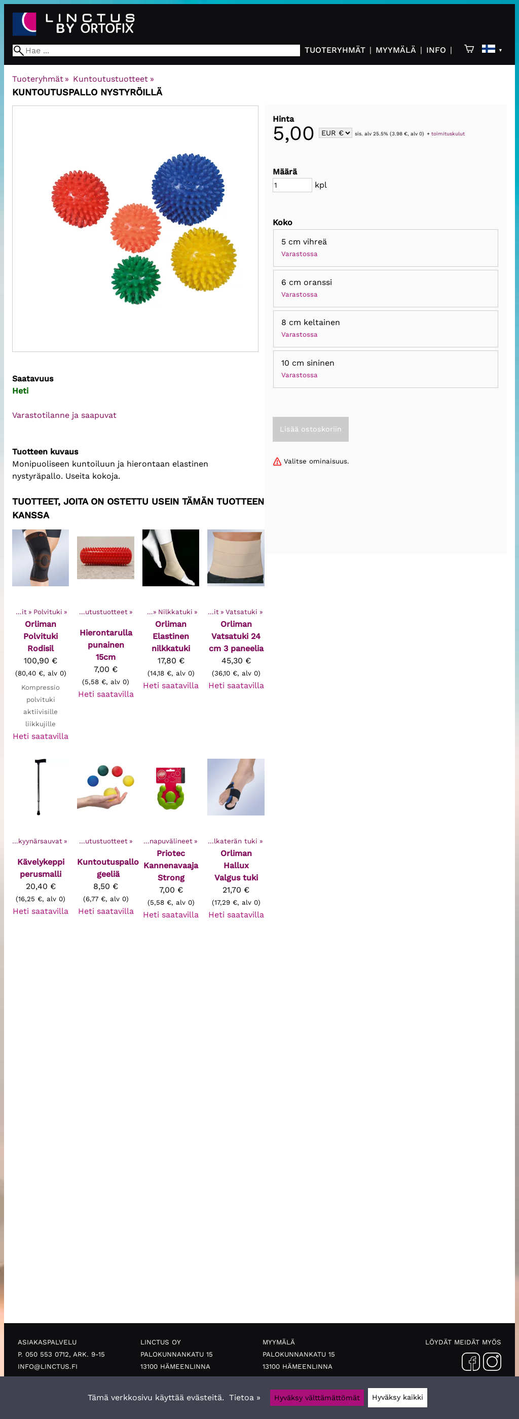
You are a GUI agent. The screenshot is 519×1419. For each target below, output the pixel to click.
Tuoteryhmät (335, 50)
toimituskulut (448, 133)
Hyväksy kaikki (397, 1397)
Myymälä (396, 50)
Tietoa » (245, 1397)
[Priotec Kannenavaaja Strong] (170, 844)
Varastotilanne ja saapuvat (64, 415)
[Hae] (156, 50)
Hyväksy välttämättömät (317, 1398)
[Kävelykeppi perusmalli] (40, 844)
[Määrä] (292, 185)
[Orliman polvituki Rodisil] (40, 640)
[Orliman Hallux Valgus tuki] (235, 844)
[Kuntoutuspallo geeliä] (105, 844)
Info (436, 50)
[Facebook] (471, 1364)
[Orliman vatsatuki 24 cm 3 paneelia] (235, 640)
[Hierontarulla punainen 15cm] (105, 640)
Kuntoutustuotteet (113, 79)
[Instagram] (492, 1364)
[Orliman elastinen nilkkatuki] (170, 640)
